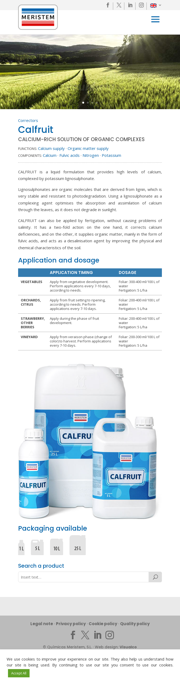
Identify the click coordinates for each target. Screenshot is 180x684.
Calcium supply (51, 148)
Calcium (49, 155)
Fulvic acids (69, 155)
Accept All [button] (18, 673)
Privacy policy (71, 623)
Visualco (128, 647)
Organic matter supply (88, 148)
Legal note (41, 623)
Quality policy (135, 623)
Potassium (111, 155)
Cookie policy (103, 623)
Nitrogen (91, 155)
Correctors (28, 120)
